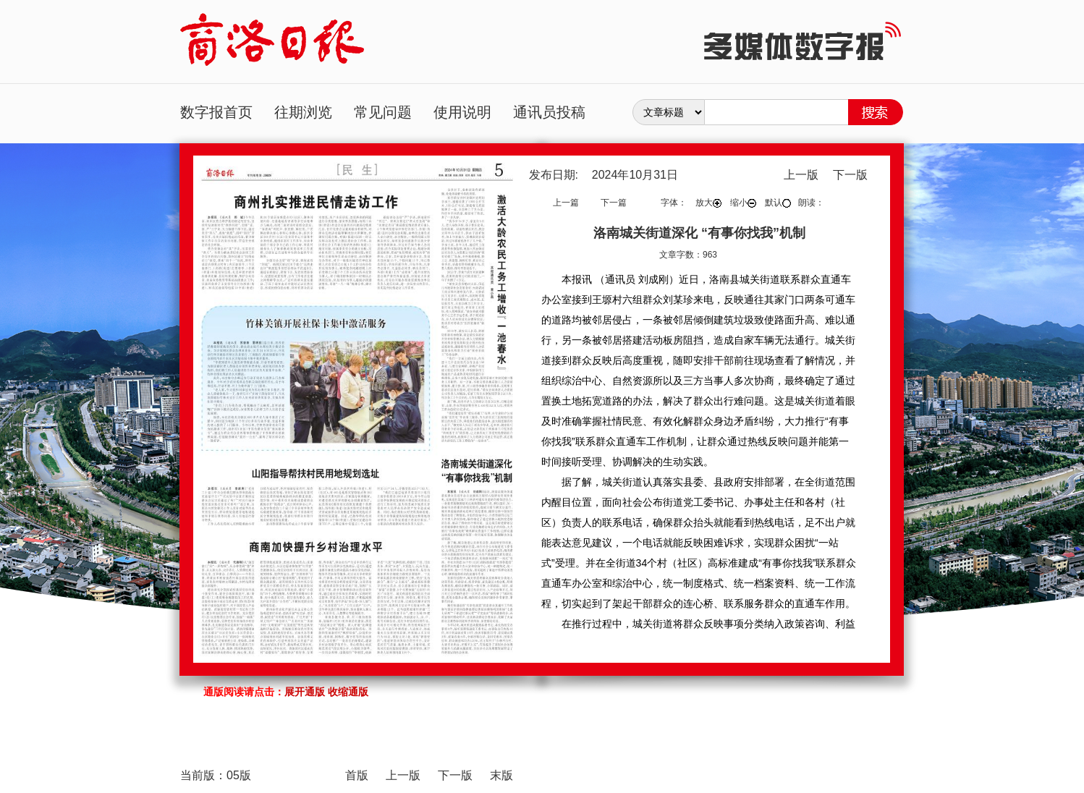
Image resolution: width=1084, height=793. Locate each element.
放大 (708, 203)
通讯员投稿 (549, 112)
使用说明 (462, 112)
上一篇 (566, 203)
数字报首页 (216, 112)
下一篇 (614, 203)
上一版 (801, 175)
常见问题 (383, 112)
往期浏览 (303, 112)
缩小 (743, 203)
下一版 (850, 175)
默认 (778, 203)
